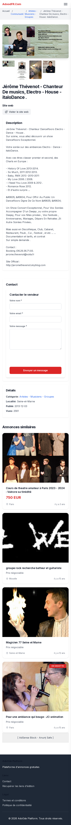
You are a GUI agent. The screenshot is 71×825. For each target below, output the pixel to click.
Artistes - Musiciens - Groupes (31, 14)
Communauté (17, 14)
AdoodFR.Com (11, 4)
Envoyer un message (35, 370)
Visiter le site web (16, 111)
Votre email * (16, 313)
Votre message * (18, 326)
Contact (6, 781)
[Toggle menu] (66, 4)
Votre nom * (16, 300)
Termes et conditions (14, 800)
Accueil (6, 11)
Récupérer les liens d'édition (18, 786)
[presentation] (32, 358)
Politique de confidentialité (17, 805)
